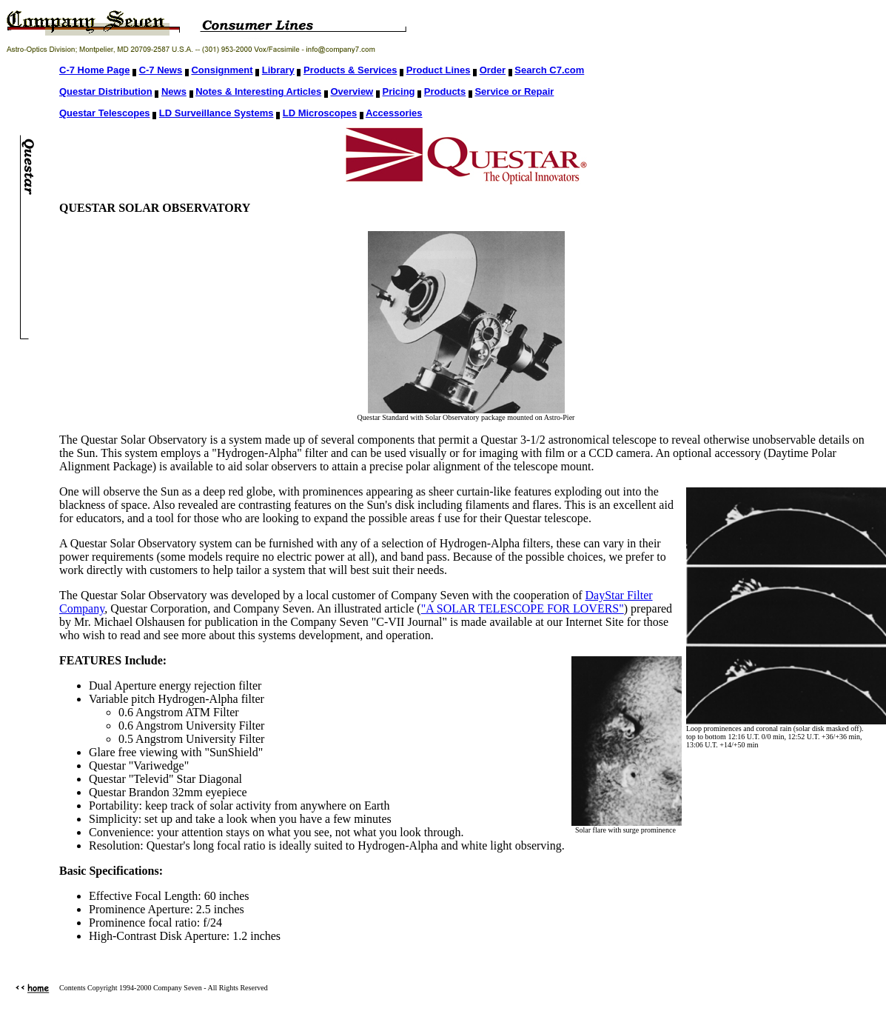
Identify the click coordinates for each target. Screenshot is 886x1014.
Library (278, 70)
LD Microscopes (320, 113)
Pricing (399, 91)
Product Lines (438, 70)
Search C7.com (549, 70)
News (174, 91)
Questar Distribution (105, 91)
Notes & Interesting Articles (258, 91)
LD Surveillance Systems (216, 113)
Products (445, 91)
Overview (351, 91)
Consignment (221, 70)
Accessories (394, 113)
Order (493, 70)
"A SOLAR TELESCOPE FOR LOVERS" (522, 608)
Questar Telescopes (104, 113)
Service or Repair (514, 91)
